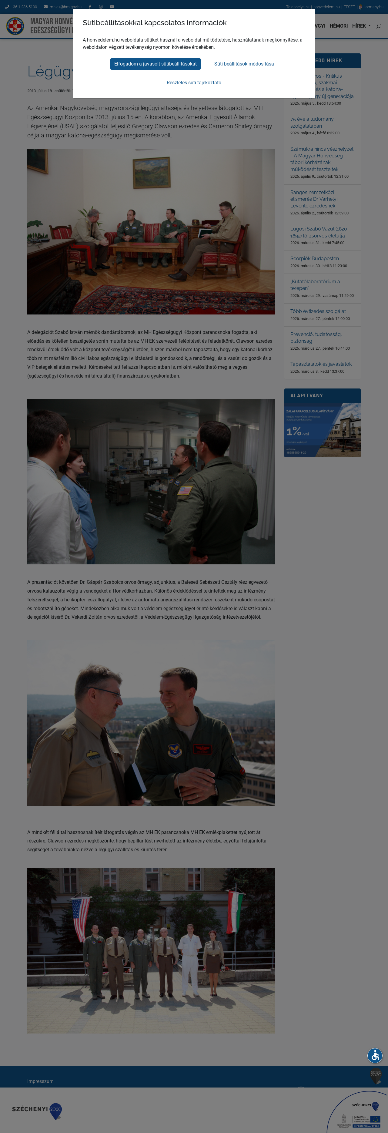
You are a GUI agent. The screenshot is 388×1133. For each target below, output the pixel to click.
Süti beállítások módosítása (244, 64)
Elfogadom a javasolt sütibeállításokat (155, 64)
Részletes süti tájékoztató (194, 83)
